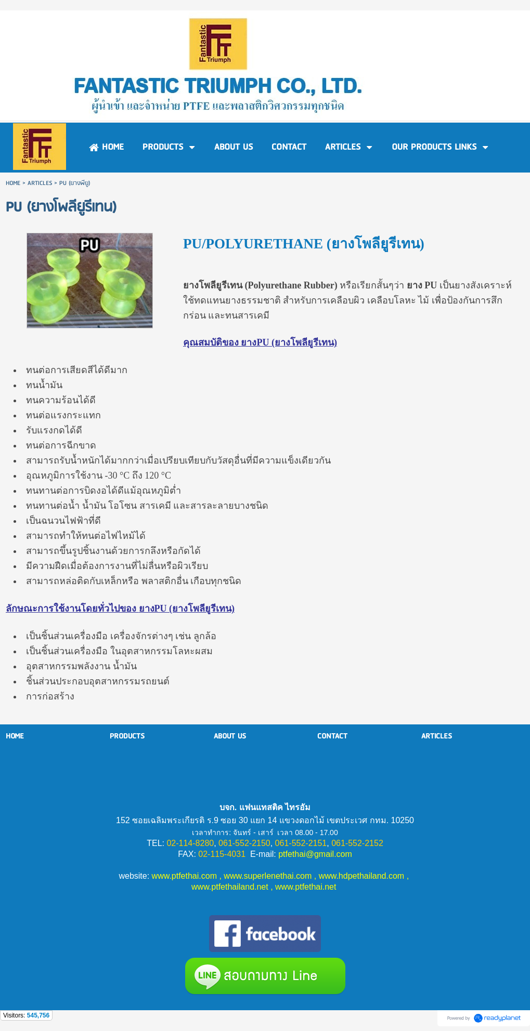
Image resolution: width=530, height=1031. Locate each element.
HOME (13, 183)
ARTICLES (40, 183)
